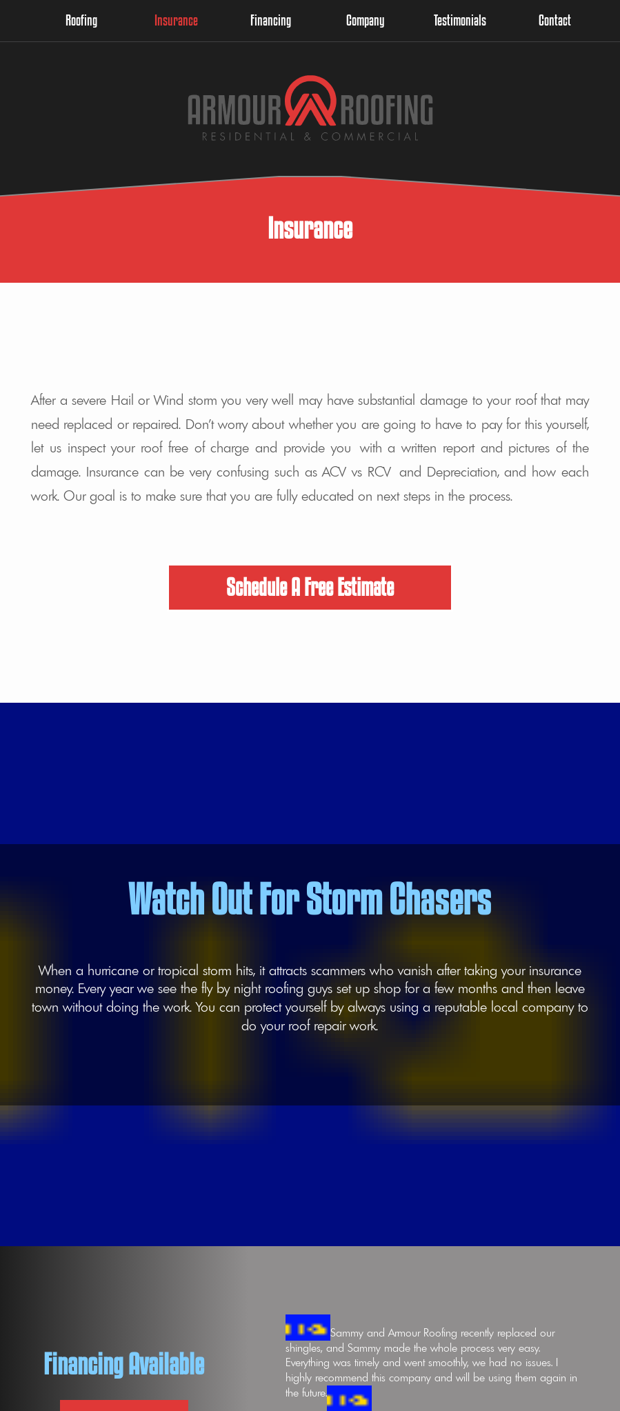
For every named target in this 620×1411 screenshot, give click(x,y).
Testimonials (460, 20)
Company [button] (365, 20)
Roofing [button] (81, 20)
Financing (270, 20)
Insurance (176, 20)
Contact (555, 20)
